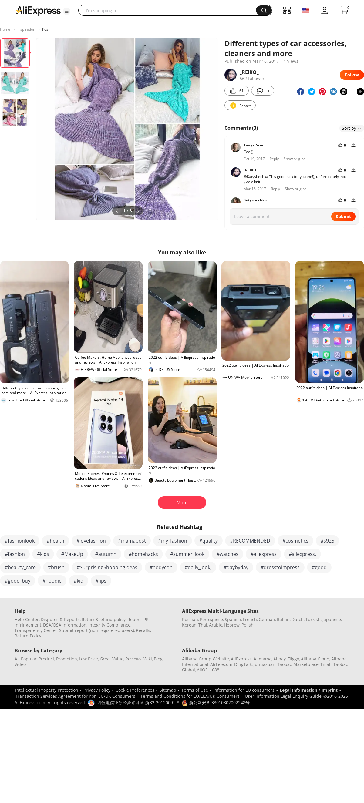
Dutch (298, 619)
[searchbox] (169, 10)
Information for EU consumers (244, 690)
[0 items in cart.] (344, 10)
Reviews (133, 659)
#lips (101, 580)
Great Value (111, 659)
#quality (208, 540)
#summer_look (187, 554)
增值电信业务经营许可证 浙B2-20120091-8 (138, 702)
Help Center (27, 619)
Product (46, 659)
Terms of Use (194, 690)
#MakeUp (72, 554)
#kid (78, 580)
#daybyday (236, 567)
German (267, 619)
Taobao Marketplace (297, 664)
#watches (227, 554)
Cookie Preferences (135, 690)
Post (45, 29)
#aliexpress (264, 554)
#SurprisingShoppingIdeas (107, 567)
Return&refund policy (104, 619)
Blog (158, 659)
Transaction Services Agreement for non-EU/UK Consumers (75, 696)
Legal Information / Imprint (309, 690)
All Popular (26, 659)
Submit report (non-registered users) (96, 630)
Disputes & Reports (60, 619)
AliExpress (241, 659)
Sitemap (168, 690)
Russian (190, 619)
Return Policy (28, 636)
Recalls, (143, 630)
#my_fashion (172, 540)
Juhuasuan (264, 664)
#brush (56, 567)
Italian (283, 619)
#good (319, 567)
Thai (202, 625)
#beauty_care (20, 567)
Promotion (66, 659)
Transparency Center (36, 630)
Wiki (147, 659)
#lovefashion (91, 540)
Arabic (215, 625)
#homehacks (143, 554)
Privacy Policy (96, 690)
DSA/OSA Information (64, 625)
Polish (247, 625)
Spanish (233, 619)
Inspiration (26, 29)
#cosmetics (295, 540)
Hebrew (232, 625)
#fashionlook (20, 540)
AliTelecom (221, 664)
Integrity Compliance (109, 625)
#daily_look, (198, 567)
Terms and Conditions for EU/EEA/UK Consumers (190, 696)
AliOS (202, 670)
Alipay (279, 659)
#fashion (15, 554)
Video (20, 664)
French (250, 619)
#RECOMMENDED (250, 540)
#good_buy (17, 580)
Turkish (313, 619)
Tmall (326, 664)
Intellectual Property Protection (46, 690)
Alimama (262, 659)
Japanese (331, 619)
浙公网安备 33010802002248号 (216, 702)
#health (55, 540)
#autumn (105, 554)
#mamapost (132, 540)
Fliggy (293, 659)
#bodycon (161, 567)
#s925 (327, 540)
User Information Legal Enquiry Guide (283, 696)
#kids (43, 554)
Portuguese (211, 619)
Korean (189, 625)
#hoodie (52, 580)
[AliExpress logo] (38, 11)
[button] (66, 11)
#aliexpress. (302, 554)
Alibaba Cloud (315, 659)
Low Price (88, 659)
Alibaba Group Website (205, 659)
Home (5, 29)
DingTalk (243, 664)
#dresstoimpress (280, 567)
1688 (214, 670)
